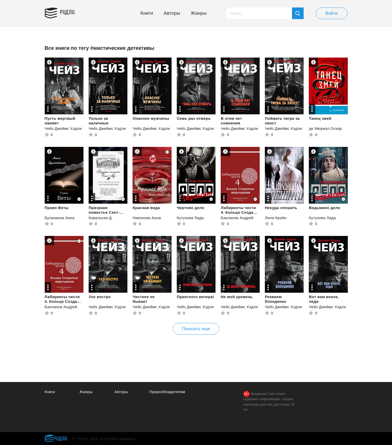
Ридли (69, 12)
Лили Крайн (276, 218)
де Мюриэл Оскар (325, 128)
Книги (147, 13)
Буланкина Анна (60, 218)
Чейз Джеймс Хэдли (63, 128)
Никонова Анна (147, 218)
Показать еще (196, 329)
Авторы (172, 13)
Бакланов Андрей (237, 218)
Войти (332, 13)
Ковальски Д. (101, 218)
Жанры (199, 13)
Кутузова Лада (190, 218)
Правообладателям (167, 392)
